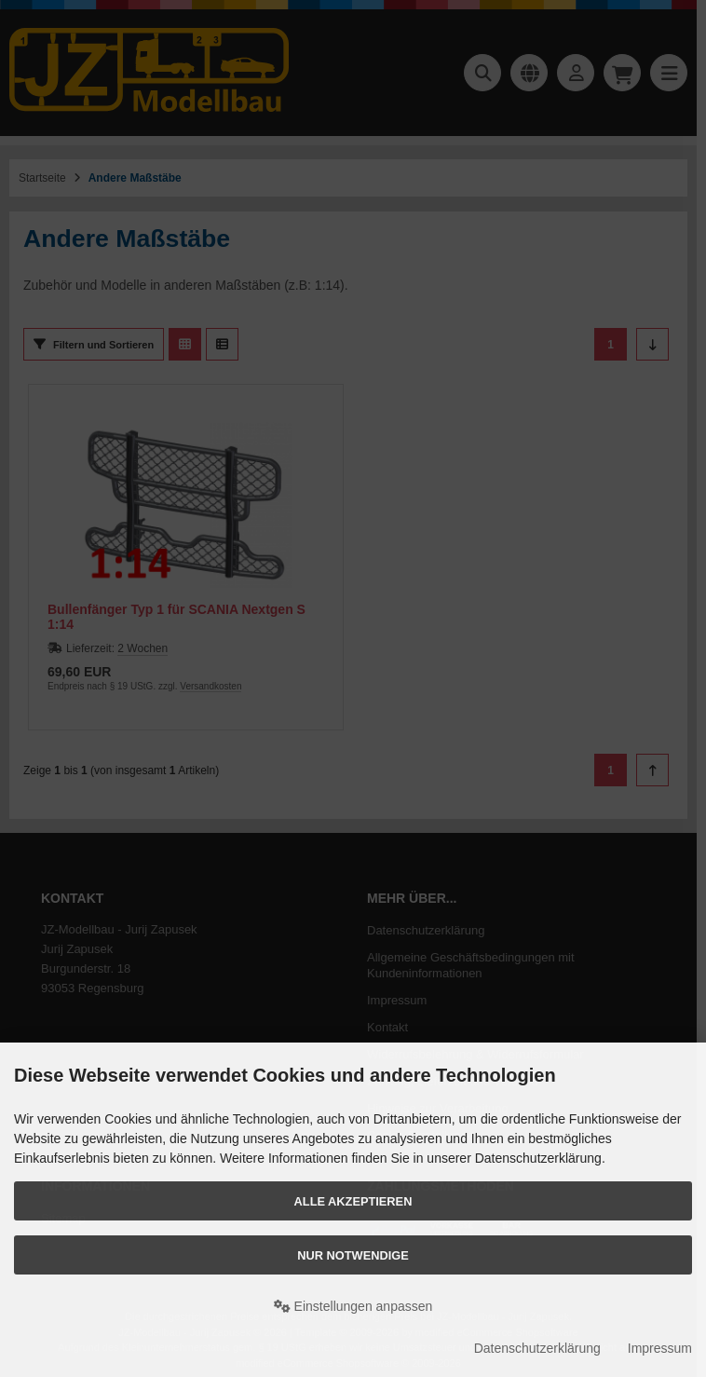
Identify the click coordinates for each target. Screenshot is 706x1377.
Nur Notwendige (352, 1255)
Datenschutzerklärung (537, 1348)
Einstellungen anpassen (353, 1306)
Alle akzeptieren (353, 1201)
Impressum (660, 1348)
